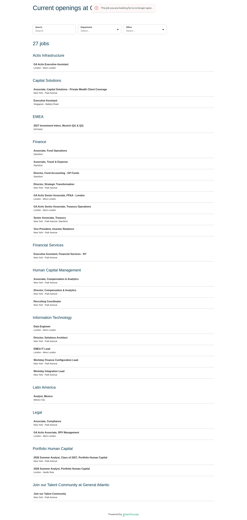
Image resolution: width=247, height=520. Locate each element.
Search (38, 27)
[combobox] (126, 31)
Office (129, 27)
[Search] (54, 31)
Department (86, 27)
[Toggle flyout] (118, 30)
